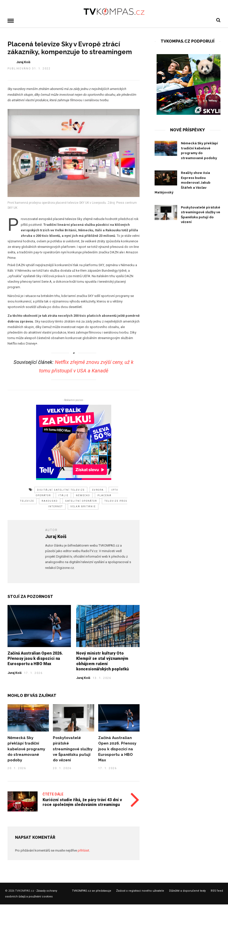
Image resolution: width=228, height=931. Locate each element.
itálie (63, 495)
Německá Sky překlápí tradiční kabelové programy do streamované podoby (26, 748)
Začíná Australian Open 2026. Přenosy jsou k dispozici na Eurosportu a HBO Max (35, 658)
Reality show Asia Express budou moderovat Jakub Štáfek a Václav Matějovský (182, 182)
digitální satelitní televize (61, 489)
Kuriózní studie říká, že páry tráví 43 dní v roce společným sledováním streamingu (82, 802)
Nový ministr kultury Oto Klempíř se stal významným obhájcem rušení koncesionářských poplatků (102, 661)
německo (83, 495)
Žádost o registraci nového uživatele (140, 890)
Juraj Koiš (15, 672)
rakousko (50, 500)
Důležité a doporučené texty (187, 890)
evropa (98, 489)
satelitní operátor (81, 500)
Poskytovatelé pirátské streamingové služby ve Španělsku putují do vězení (72, 748)
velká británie (83, 506)
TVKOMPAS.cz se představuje (91, 890)
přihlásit (83, 850)
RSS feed (217, 890)
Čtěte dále (53, 794)
